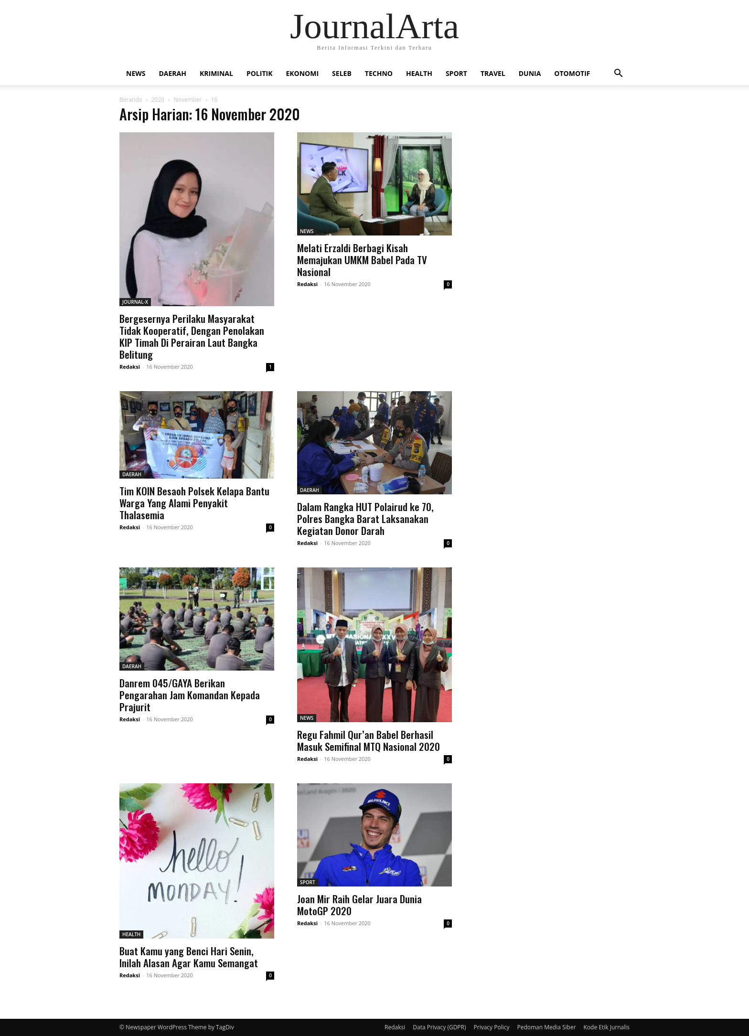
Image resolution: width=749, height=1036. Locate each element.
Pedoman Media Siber (546, 1027)
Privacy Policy (492, 1027)
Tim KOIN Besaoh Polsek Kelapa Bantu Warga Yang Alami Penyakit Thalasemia (194, 502)
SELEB (342, 73)
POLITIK (259, 73)
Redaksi (129, 366)
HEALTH (419, 73)
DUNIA (530, 73)
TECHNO (379, 73)
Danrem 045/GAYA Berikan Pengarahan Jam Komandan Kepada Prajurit (189, 694)
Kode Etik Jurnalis (607, 1027)
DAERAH (172, 73)
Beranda (130, 100)
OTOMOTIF (572, 73)
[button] (618, 74)
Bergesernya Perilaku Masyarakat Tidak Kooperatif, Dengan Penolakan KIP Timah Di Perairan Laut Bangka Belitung (191, 336)
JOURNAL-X (135, 302)
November (187, 100)
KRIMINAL (216, 73)
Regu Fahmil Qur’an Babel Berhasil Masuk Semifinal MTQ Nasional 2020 (368, 740)
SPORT (456, 73)
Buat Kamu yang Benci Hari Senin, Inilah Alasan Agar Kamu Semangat (188, 956)
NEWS (135, 73)
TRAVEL (493, 73)
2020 (157, 100)
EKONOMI (302, 73)
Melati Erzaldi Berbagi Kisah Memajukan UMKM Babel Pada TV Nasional (362, 259)
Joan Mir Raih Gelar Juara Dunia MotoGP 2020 (359, 904)
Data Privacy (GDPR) (439, 1027)
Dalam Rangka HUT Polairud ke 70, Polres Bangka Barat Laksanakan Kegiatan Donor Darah (365, 518)
